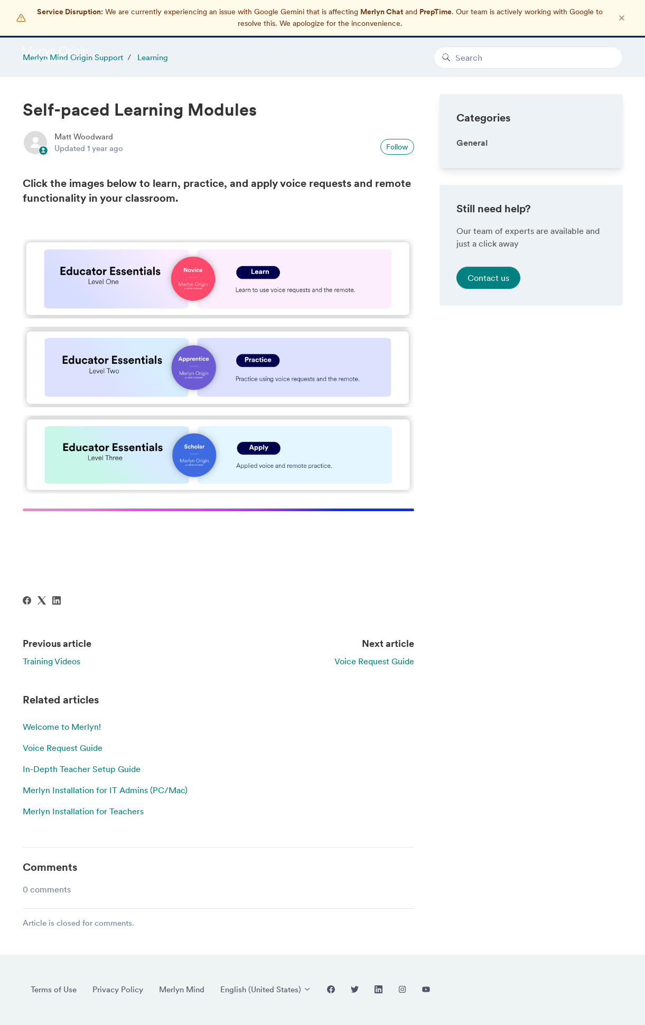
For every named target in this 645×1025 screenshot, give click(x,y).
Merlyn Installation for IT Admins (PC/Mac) (105, 790)
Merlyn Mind (530, 54)
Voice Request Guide (374, 661)
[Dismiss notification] (621, 18)
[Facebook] (27, 601)
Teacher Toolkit (465, 54)
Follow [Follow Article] (397, 147)
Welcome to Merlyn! (62, 726)
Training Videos (51, 661)
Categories (483, 118)
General (472, 142)
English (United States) (265, 989)
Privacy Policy (117, 989)
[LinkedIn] (56, 601)
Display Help (592, 54)
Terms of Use (54, 989)
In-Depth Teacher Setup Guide (82, 769)
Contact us (488, 277)
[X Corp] (42, 601)
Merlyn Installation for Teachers (83, 811)
